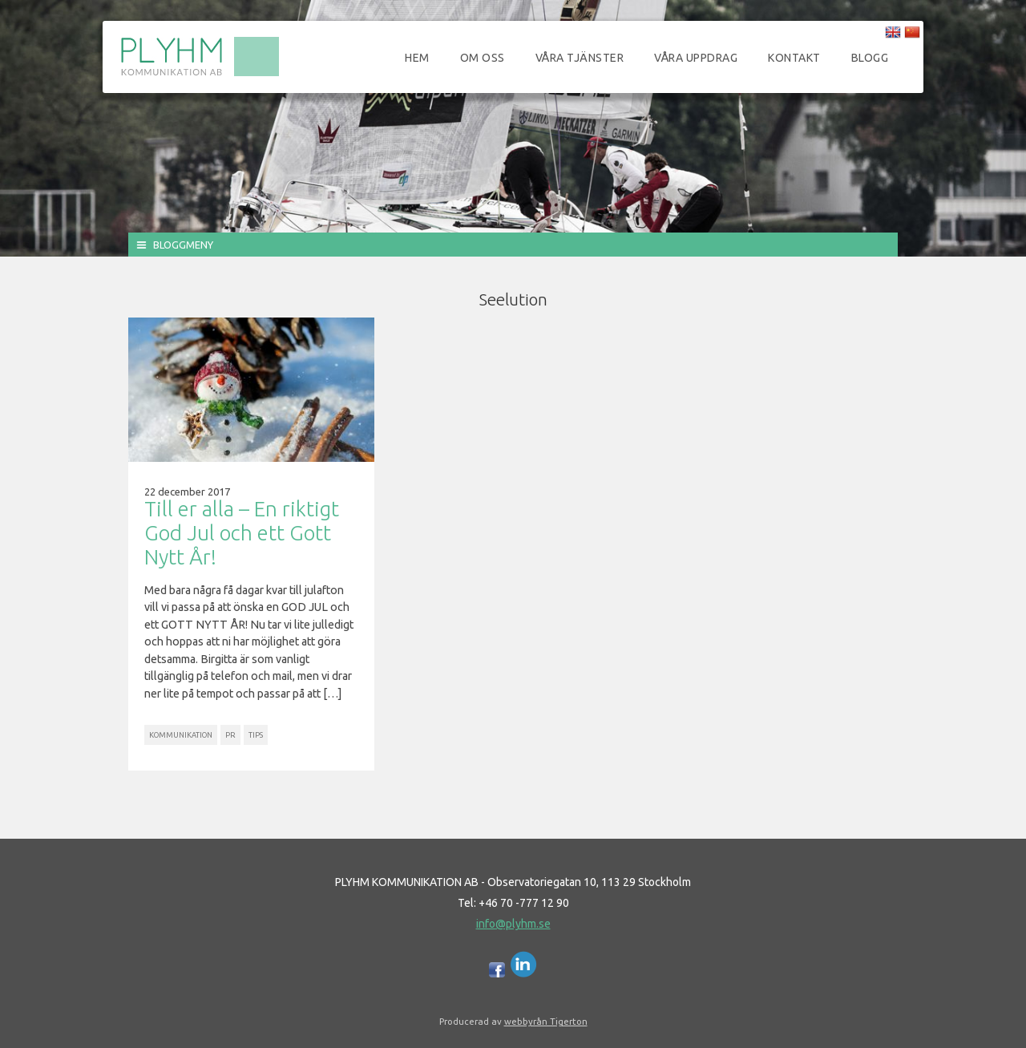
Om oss (482, 57)
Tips (255, 734)
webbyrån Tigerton (546, 1021)
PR (230, 734)
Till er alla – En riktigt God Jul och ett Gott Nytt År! (241, 533)
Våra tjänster (579, 57)
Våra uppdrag (695, 57)
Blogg (870, 57)
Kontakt (794, 57)
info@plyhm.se (513, 923)
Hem (417, 57)
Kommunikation (180, 734)
